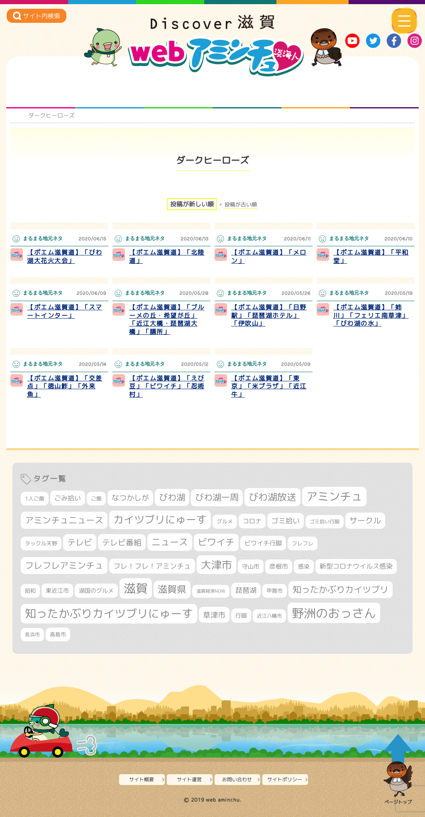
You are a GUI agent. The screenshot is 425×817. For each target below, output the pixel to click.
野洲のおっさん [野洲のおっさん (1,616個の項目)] (334, 612)
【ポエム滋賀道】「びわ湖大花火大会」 (65, 256)
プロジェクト (315, 91)
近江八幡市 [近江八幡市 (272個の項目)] (269, 615)
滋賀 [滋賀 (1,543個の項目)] (136, 588)
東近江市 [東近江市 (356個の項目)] (57, 590)
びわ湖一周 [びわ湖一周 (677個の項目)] (217, 497)
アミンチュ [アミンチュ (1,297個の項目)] (334, 496)
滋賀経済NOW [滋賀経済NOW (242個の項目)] (210, 591)
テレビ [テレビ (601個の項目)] (79, 542)
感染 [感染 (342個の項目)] (304, 566)
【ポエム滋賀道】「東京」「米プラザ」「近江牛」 (269, 386)
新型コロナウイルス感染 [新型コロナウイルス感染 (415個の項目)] (356, 566)
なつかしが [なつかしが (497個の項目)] (130, 498)
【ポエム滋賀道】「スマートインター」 (65, 311)
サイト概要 (141, 779)
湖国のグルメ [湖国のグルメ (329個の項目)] (96, 590)
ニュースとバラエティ (384, 91)
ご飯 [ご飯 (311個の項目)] (96, 498)
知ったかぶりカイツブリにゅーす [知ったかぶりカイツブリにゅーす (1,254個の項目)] (109, 613)
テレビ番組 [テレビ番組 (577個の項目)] (122, 542)
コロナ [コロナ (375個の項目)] (252, 521)
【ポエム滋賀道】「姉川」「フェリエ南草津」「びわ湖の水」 (371, 315)
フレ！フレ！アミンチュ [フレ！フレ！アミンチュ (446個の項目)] (152, 566)
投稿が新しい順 (192, 204)
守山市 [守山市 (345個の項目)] (250, 566)
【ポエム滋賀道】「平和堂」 (371, 256)
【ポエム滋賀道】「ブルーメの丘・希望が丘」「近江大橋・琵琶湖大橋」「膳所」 (167, 319)
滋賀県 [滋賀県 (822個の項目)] (172, 589)
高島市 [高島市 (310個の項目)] (58, 634)
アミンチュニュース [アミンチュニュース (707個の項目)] (64, 520)
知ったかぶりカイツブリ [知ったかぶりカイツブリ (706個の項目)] (340, 589)
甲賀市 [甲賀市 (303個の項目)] (274, 590)
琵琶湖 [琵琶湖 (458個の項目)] (245, 590)
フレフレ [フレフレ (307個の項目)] (302, 543)
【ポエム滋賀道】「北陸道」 (167, 256)
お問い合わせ (237, 779)
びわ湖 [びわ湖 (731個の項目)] (172, 497)
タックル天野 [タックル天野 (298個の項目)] (41, 543)
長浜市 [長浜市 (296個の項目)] (32, 634)
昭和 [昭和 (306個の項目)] (30, 590)
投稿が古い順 (241, 204)
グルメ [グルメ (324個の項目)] (225, 521)
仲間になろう (178, 91)
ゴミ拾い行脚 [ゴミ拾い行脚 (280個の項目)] (325, 521)
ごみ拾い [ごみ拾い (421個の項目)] (67, 498)
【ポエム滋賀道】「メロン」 (269, 256)
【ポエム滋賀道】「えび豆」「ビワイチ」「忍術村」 (167, 386)
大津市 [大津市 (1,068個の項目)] (216, 564)
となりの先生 (109, 91)
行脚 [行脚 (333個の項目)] (241, 615)
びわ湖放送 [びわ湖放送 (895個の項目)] (272, 496)
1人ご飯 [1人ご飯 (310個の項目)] (34, 498)
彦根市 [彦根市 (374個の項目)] (278, 566)
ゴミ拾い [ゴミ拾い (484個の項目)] (285, 520)
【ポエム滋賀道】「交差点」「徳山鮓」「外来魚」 (65, 386)
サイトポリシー (284, 779)
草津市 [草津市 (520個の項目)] (214, 614)
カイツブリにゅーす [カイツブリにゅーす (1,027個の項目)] (160, 519)
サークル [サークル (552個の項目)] (365, 520)
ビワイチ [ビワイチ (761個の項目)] (216, 542)
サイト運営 (189, 779)
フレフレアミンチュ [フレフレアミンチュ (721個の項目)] (64, 565)
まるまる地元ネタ (247, 91)
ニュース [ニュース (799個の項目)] (169, 541)
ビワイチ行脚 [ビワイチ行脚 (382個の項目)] (263, 543)
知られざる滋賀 (40, 91)
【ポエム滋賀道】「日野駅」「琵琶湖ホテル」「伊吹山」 (269, 315)
